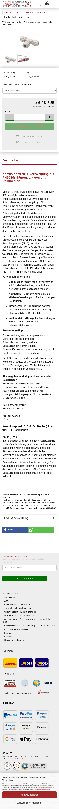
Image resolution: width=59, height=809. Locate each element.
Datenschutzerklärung (43, 789)
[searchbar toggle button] (39, 4)
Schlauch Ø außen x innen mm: (17, 85)
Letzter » (40, 12)
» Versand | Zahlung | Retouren (17, 608)
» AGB (5, 601)
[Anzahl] (29, 117)
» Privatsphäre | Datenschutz (16, 605)
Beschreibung (11, 160)
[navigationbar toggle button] (55, 4)
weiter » (29, 12)
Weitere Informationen (29, 802)
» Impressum (8, 597)
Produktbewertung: (16, 518)
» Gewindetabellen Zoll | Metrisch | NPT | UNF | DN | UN (28, 626)
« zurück (18, 12)
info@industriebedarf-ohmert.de (21, 759)
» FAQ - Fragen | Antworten (15, 629)
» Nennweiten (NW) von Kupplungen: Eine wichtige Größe (26, 620)
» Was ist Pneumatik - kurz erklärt (18, 615)
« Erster (7, 12)
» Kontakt (7, 633)
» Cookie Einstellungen (13, 640)
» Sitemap (7, 636)
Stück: (8, 111)
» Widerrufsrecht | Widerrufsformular (19, 612)
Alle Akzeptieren (30, 794)
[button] (9, 117)
